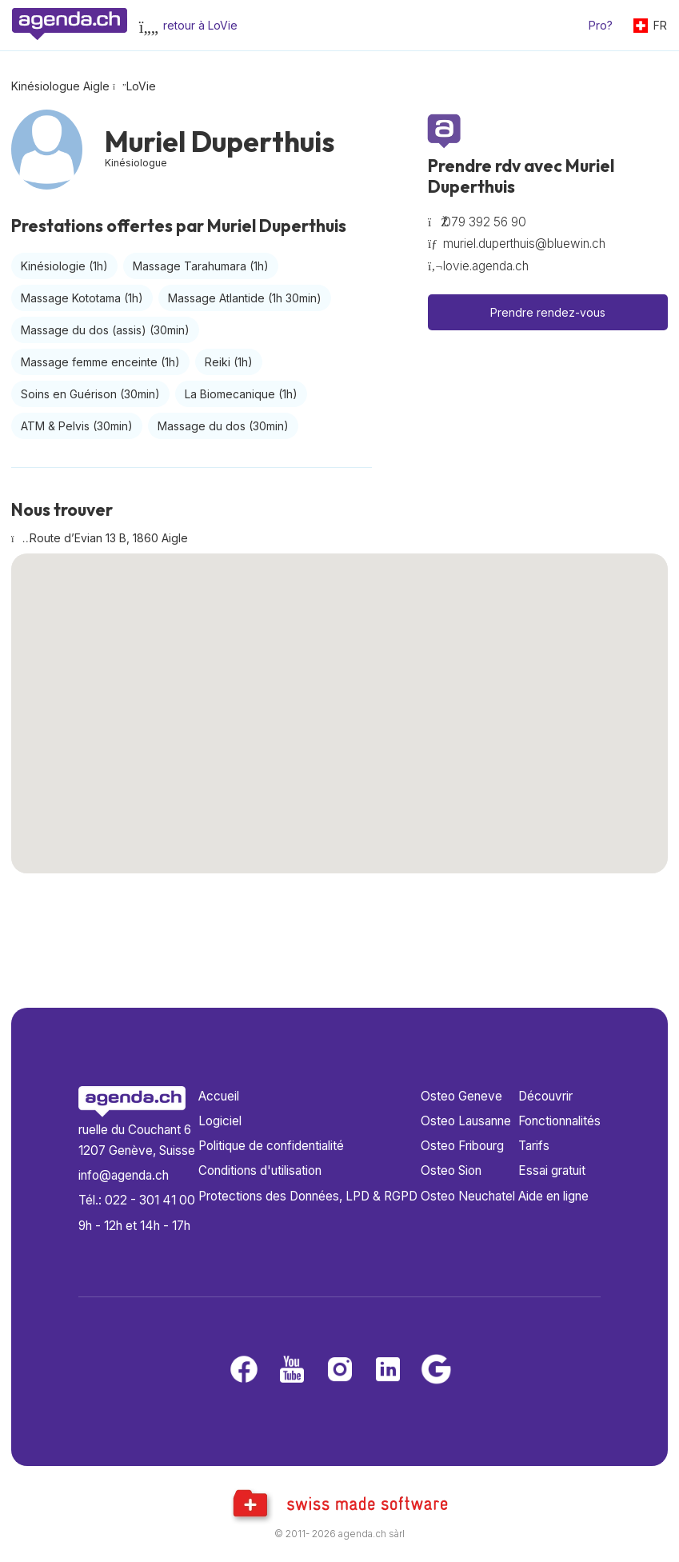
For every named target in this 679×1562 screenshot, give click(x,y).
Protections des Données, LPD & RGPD (307, 1196)
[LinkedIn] (388, 1370)
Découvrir (545, 1096)
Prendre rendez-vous (547, 312)
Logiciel (220, 1121)
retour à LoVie (200, 25)
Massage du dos (223, 426)
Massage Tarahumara (201, 266)
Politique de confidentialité (271, 1145)
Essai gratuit (551, 1170)
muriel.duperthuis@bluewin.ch (524, 243)
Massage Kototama (82, 298)
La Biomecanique (241, 394)
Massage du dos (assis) (105, 330)
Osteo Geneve (461, 1096)
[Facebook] (244, 1370)
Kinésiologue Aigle (60, 86)
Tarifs (533, 1145)
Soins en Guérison (90, 394)
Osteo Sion (451, 1170)
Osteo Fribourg (462, 1145)
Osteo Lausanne (466, 1121)
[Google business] (436, 1370)
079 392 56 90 (484, 222)
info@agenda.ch (123, 1175)
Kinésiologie (64, 266)
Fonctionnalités (559, 1121)
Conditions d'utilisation (260, 1170)
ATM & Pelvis (77, 426)
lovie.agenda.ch (486, 266)
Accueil (218, 1096)
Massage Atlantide (245, 298)
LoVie (141, 86)
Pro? (601, 25)
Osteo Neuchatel (468, 1196)
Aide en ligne (553, 1196)
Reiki (229, 362)
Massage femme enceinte (100, 362)
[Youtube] (292, 1370)
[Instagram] (340, 1370)
